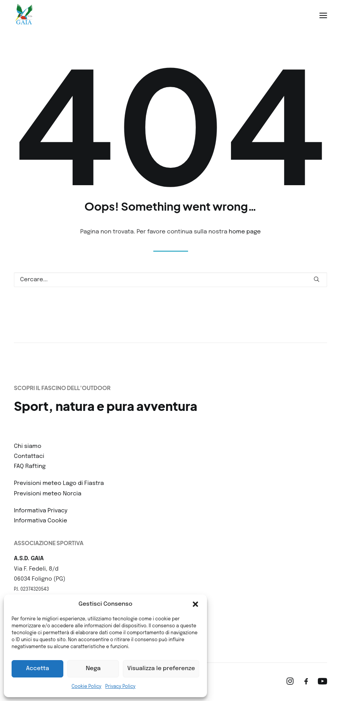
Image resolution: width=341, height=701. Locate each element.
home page (245, 232)
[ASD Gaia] (24, 15)
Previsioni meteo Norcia (47, 494)
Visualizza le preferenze (161, 669)
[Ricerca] (170, 279)
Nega (93, 669)
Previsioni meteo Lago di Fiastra (59, 483)
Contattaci (29, 456)
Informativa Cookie (40, 521)
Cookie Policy (86, 686)
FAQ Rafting (30, 466)
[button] (195, 604)
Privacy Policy (120, 686)
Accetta (37, 669)
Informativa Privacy (41, 511)
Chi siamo (27, 446)
